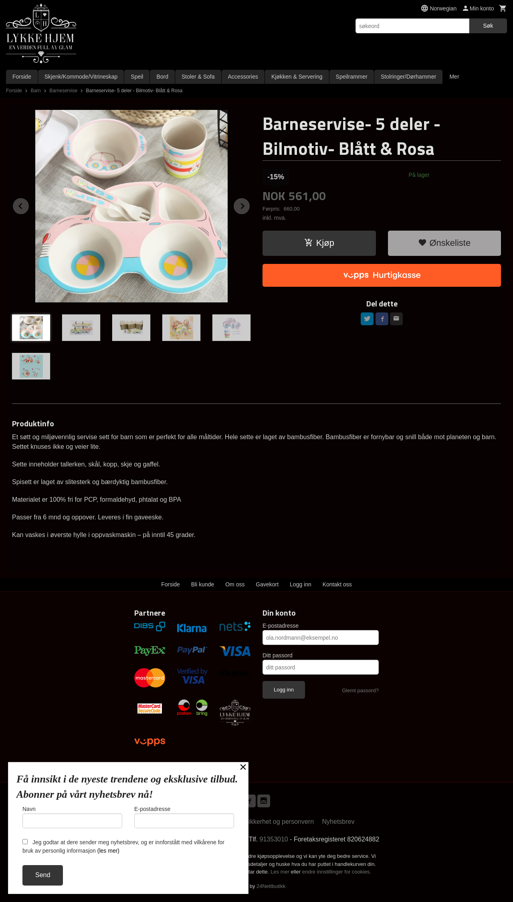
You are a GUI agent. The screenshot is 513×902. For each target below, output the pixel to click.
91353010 (274, 839)
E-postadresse (281, 625)
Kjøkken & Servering (297, 76)
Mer (454, 76)
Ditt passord (278, 655)
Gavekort (267, 584)
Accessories (243, 76)
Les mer (281, 872)
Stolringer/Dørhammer (408, 76)
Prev (29, 205)
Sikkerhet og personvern (279, 821)
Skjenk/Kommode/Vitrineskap (81, 76)
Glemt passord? (360, 690)
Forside (21, 76)
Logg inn (300, 584)
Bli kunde (202, 584)
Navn (72, 817)
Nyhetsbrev (338, 821)
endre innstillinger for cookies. (336, 872)
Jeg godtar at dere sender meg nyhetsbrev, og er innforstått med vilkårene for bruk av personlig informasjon (123, 846)
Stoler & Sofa (198, 76)
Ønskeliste (444, 243)
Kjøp (319, 243)
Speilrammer (352, 76)
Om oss (234, 584)
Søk (488, 25)
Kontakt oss (337, 584)
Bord (162, 76)
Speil (137, 76)
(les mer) (108, 850)
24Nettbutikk (270, 886)
